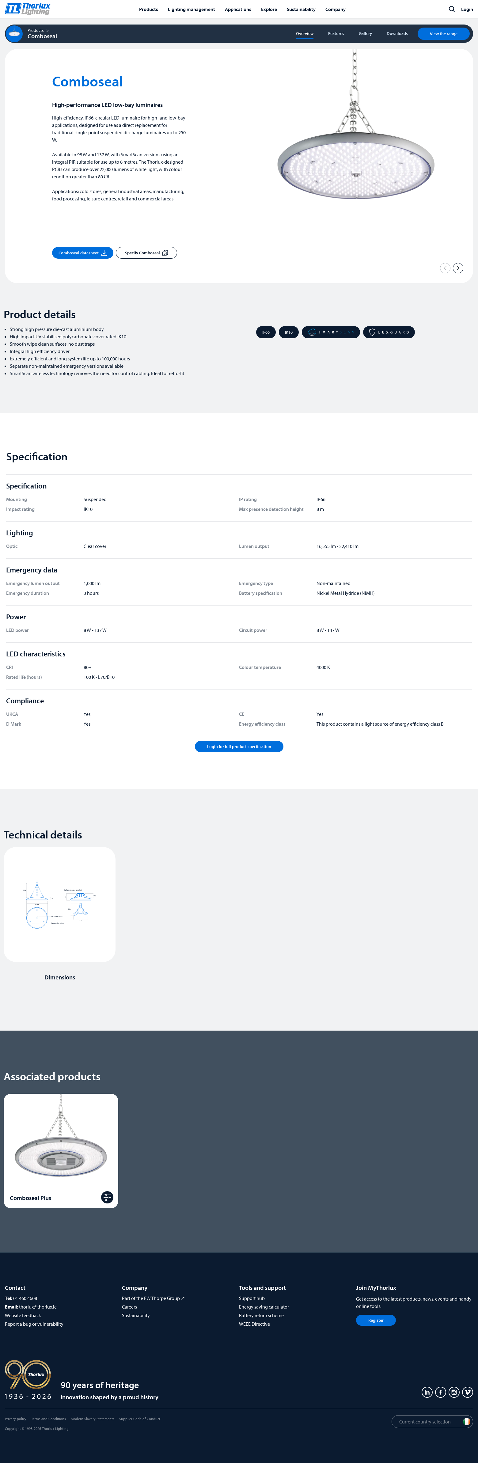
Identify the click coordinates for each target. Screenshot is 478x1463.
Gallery (365, 33)
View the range (443, 33)
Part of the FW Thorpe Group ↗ (153, 1298)
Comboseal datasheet (83, 253)
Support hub (252, 1298)
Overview (304, 33)
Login (467, 9)
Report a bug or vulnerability (34, 1324)
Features (336, 33)
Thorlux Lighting (55, 1428)
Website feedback (23, 1315)
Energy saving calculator (264, 1307)
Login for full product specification (239, 746)
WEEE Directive (254, 1324)
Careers (129, 1307)
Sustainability (136, 1315)
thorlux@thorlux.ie (38, 1307)
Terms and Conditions (48, 1418)
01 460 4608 (25, 1298)
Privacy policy (15, 1418)
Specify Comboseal (146, 253)
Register (376, 1320)
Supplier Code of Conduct (139, 1418)
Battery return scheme (261, 1315)
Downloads (397, 33)
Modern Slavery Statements (92, 1418)
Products (36, 30)
